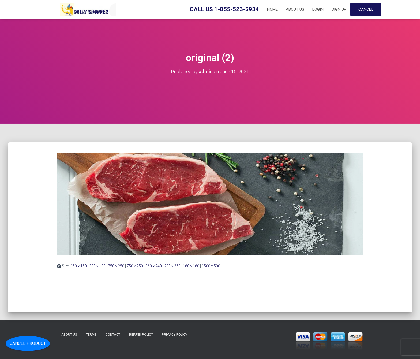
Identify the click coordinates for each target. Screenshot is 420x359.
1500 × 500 (211, 266)
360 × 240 (153, 266)
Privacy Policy (174, 334)
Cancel (365, 9)
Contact (113, 334)
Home (272, 9)
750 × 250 (116, 266)
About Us (295, 9)
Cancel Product (28, 343)
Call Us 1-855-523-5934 (224, 9)
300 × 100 (97, 266)
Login (318, 9)
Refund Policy (141, 334)
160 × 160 (191, 266)
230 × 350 (172, 266)
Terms (91, 334)
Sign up (339, 9)
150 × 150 (78, 266)
